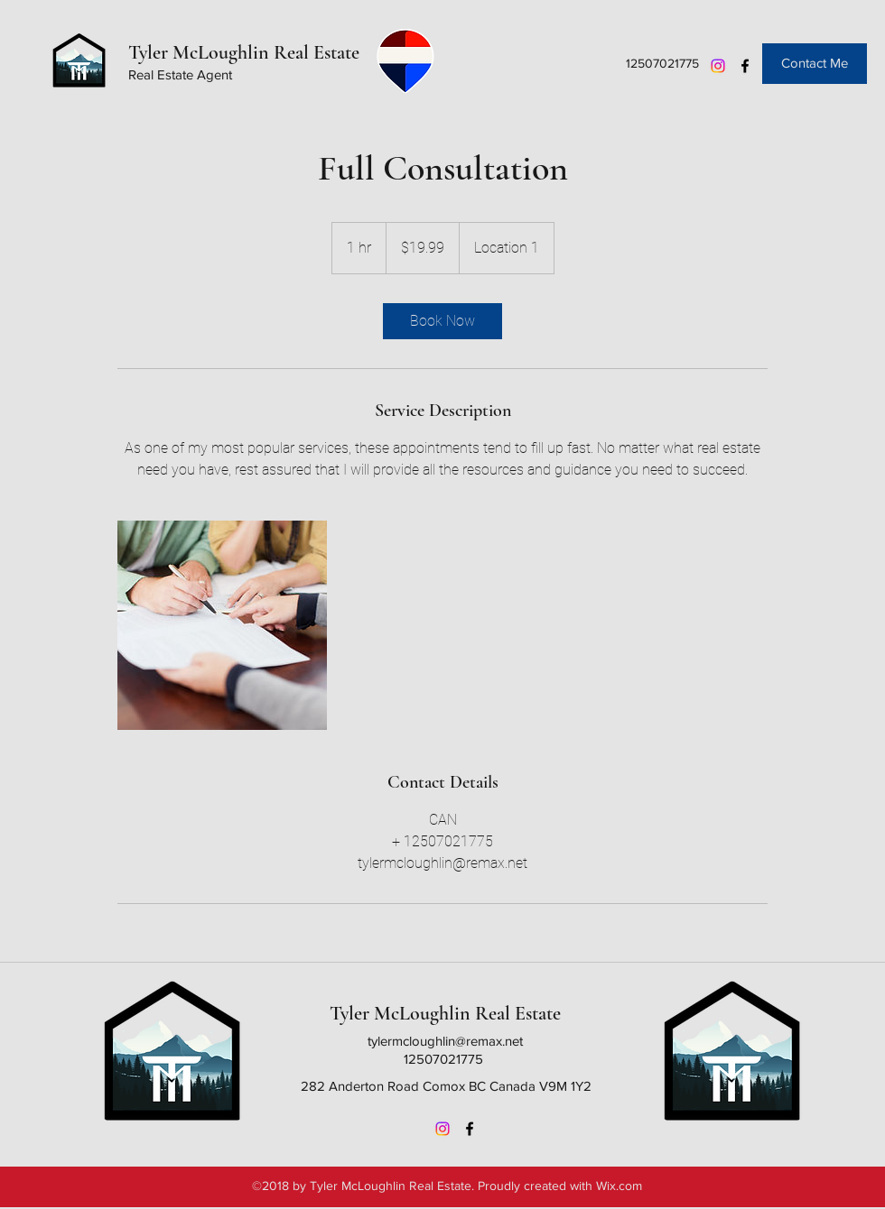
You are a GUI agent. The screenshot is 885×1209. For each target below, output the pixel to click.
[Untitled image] (222, 625)
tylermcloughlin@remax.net (445, 1040)
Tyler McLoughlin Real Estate (243, 52)
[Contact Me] (814, 63)
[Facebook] (745, 66)
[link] (442, 321)
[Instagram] (718, 66)
